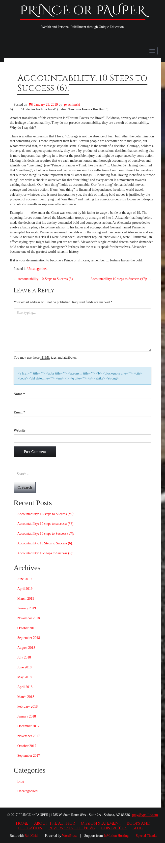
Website (19, 430)
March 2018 (25, 697)
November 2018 (28, 618)
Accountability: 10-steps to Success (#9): (45, 514)
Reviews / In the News (72, 828)
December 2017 (28, 726)
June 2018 (24, 667)
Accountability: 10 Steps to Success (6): (82, 83)
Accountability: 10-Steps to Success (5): (44, 279)
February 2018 (27, 706)
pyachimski (72, 104)
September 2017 (28, 755)
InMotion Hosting (116, 836)
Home (22, 823)
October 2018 (26, 628)
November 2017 (28, 736)
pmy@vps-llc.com (145, 815)
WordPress (69, 836)
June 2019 (24, 579)
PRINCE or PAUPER (82, 10)
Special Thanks (146, 836)
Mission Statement (101, 823)
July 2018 (24, 657)
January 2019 (26, 608)
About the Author (54, 823)
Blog (20, 781)
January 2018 (26, 716)
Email (19, 412)
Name (19, 394)
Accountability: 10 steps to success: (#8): (46, 524)
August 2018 (26, 648)
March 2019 (25, 598)
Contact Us (114, 828)
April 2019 (24, 589)
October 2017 (26, 746)
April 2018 (24, 687)
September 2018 (28, 638)
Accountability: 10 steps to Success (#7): (120, 279)
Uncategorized (37, 269)
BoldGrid (31, 836)
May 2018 (24, 677)
